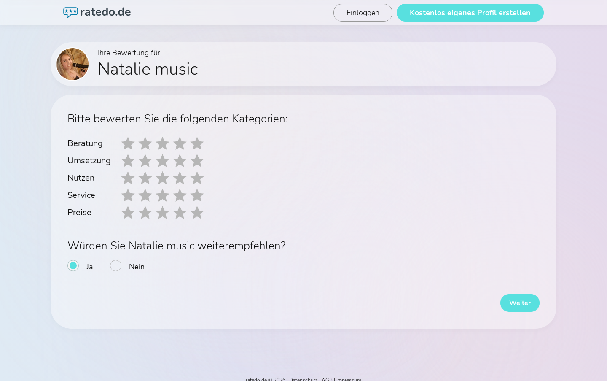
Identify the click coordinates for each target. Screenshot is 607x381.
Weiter (514, 296)
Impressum (348, 373)
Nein (137, 264)
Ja (89, 264)
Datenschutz (303, 373)
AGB (327, 373)
